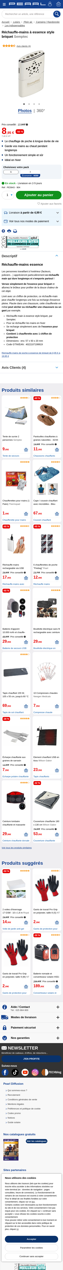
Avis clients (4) (14, 367)
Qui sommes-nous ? (17, 1090)
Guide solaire (14, 1122)
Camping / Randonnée (47, 22)
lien (33, 1202)
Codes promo (14, 1113)
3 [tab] (34, 104)
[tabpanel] (31, 74)
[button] (31, 212)
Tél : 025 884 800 (19, 1010)
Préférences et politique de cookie (24, 1108)
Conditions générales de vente (22, 1099)
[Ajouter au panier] (38, 195)
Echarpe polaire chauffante (16, 776)
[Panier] (59, 4)
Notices (11, 1118)
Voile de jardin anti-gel (13, 928)
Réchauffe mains (41, 584)
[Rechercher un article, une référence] (31, 14)
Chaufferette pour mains (14, 520)
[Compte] (50, 4)
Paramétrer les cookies (31, 1247)
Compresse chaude (42, 712)
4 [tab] (39, 104)
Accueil (6, 22)
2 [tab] (29, 104)
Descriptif (9, 256)
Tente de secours (11, 456)
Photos (25, 110)
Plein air (28, 22)
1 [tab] (24, 104)
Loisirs (16, 22)
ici (17, 1229)
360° (41, 110)
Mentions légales (16, 1104)
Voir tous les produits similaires (17, 847)
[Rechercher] (56, 14)
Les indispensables (14, 25)
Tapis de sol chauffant (13, 712)
